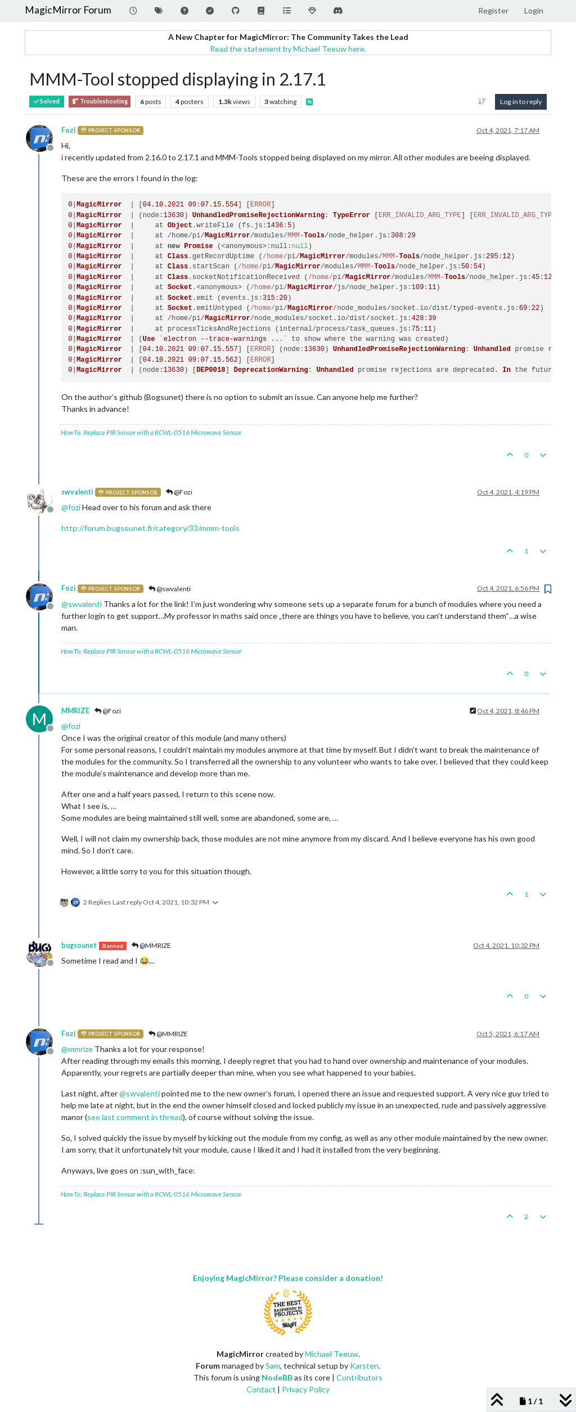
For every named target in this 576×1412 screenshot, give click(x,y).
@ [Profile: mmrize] (77, 1049)
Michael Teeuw (331, 1354)
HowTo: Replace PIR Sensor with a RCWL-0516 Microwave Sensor (151, 432)
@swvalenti (169, 588)
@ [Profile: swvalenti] (81, 604)
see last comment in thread (135, 1117)
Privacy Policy (306, 1389)
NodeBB (277, 1377)
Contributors (359, 1377)
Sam (273, 1365)
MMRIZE (75, 711)
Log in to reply (521, 101)
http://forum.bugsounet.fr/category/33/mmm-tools (150, 528)
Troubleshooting (99, 101)
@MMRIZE (151, 945)
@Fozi (179, 492)
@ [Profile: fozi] (70, 507)
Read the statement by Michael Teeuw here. (288, 48)
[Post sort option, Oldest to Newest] (482, 102)
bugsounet (79, 945)
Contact (261, 1389)
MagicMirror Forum (68, 10)
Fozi (68, 130)
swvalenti (77, 492)
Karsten (364, 1365)
